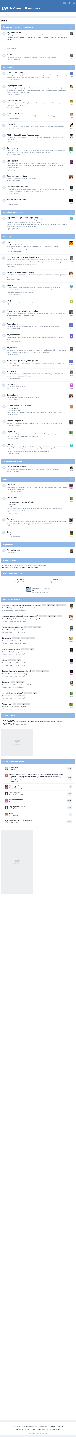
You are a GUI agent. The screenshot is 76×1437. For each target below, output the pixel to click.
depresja (8, 724)
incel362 (9, 652)
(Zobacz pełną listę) (39, 565)
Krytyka (11, 814)
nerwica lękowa (56, 721)
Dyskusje (7, 237)
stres (32, 721)
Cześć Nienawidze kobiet (11, 649)
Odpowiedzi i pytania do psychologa (23, 217)
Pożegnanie (6, 682)
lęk (17, 721)
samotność (22, 721)
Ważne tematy (13, 550)
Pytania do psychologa (13, 212)
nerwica (9, 721)
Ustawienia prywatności (47, 1426)
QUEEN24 (16, 816)
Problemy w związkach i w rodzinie (22, 311)
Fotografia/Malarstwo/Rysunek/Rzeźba (22, 502)
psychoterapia (45, 721)
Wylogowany (16, 567)
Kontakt (60, 1426)
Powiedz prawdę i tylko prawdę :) (20, 820)
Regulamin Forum (14, 32)
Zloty (9, 300)
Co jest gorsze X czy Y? (17, 807)
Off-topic (11, 485)
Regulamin (16, 1426)
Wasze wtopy (7, 704)
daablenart (16, 802)
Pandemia (11, 384)
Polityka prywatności (29, 1426)
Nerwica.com (32, 8)
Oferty (10, 444)
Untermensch (6, 567)
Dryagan (9, 685)
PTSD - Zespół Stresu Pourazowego (23, 135)
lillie (33, 590)
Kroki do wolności (15, 72)
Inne (5, 479)
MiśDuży (9, 608)
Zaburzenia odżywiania (17, 176)
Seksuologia (12, 395)
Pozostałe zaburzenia (16, 199)
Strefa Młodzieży (14, 410)
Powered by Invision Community (38, 1433)
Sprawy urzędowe (15, 421)
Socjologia (11, 371)
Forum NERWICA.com (16, 467)
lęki (28, 721)
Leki (8, 242)
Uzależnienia (12, 161)
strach (37, 721)
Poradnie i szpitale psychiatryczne (22, 360)
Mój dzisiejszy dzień (16, 800)
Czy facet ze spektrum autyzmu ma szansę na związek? (22, 605)
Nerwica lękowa (14, 101)
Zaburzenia (8, 67)
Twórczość (12, 498)
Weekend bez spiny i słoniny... (12, 627)
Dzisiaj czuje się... (15, 793)
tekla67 (15, 781)
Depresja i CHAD (14, 85)
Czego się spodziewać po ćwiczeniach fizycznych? (20, 616)
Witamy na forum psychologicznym (18, 27)
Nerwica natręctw (15, 113)
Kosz (9, 532)
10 (63, 605)
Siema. (4, 660)
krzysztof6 (34, 567)
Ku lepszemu (7, 638)
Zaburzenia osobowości (17, 187)
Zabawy (10, 519)
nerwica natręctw (21, 724)
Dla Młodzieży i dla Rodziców (20, 406)
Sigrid (8, 641)
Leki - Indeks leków (15, 244)
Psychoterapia (13, 335)
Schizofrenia (12, 148)
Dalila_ (9, 674)
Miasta (10, 285)
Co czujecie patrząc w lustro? (12, 693)
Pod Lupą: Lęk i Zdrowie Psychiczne (23, 257)
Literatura (12, 500)
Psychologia (12, 324)
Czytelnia (11, 431)
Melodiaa (10, 630)
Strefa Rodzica (14, 408)
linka (14, 769)
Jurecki (15, 823)
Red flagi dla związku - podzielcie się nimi (16, 671)
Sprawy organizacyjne (12, 461)
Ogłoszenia (8, 545)
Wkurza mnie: (13, 767)
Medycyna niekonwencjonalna (20, 272)
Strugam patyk (14, 786)
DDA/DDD (11, 124)
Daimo (9, 696)
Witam (9, 54)
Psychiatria (12, 348)
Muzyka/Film (13, 504)
